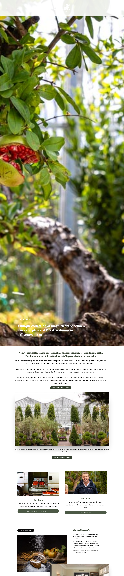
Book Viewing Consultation (61, 387)
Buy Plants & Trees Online (62, 457)
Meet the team (85, 512)
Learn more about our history (38, 511)
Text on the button (25, 530)
